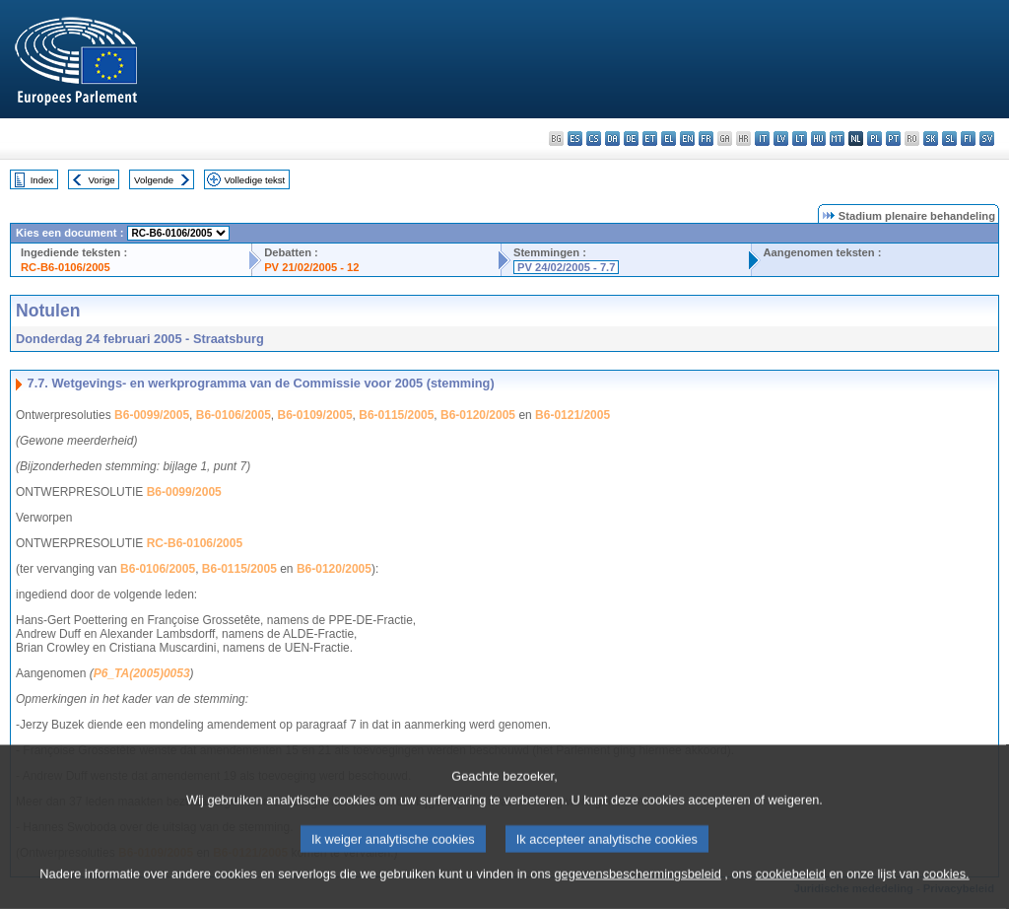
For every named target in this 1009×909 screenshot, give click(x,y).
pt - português (893, 138)
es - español (575, 138)
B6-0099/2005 (151, 415)
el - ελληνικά (668, 138)
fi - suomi (968, 138)
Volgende (153, 180)
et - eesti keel (649, 138)
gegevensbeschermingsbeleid (637, 885)
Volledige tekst (254, 180)
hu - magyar (818, 138)
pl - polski (874, 138)
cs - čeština (593, 138)
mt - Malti (837, 138)
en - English (687, 138)
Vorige (102, 180)
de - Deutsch (631, 138)
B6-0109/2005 (315, 415)
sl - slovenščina (949, 138)
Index (42, 180)
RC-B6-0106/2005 (65, 267)
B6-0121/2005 (572, 415)
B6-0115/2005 (396, 415)
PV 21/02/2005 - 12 (311, 267)
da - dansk (612, 138)
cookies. (946, 885)
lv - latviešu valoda (781, 138)
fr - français (706, 138)
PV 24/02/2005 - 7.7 (566, 267)
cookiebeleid (791, 885)
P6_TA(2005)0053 (142, 673)
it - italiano (762, 138)
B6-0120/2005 (477, 415)
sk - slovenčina (930, 138)
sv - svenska (986, 138)
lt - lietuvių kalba (799, 138)
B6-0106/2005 (233, 415)
